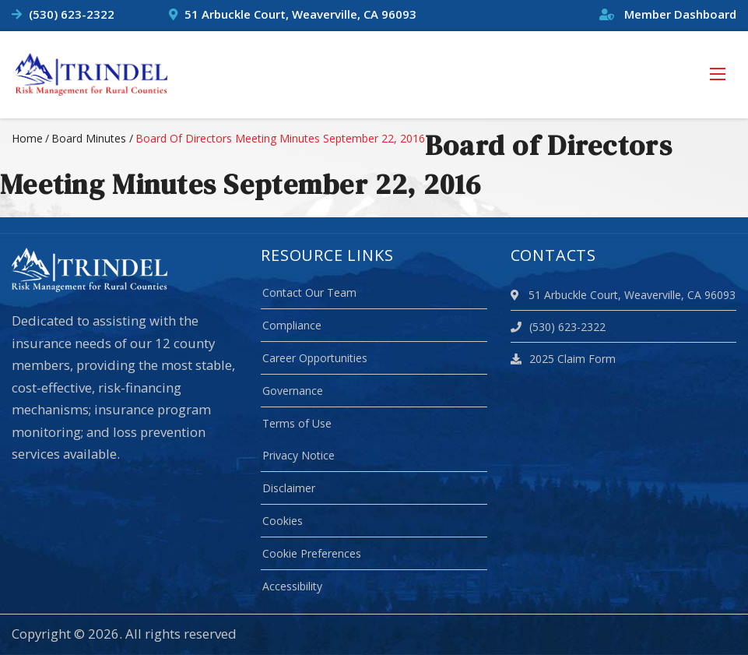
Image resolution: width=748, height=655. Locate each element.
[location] (517, 295)
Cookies (282, 520)
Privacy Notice (298, 455)
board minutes (88, 138)
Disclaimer (288, 488)
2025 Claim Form (563, 358)
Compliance (291, 325)
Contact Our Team (309, 292)
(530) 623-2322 (71, 14)
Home (27, 138)
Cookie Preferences (311, 553)
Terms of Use (297, 423)
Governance (292, 390)
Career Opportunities (314, 357)
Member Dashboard (667, 14)
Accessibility (292, 586)
